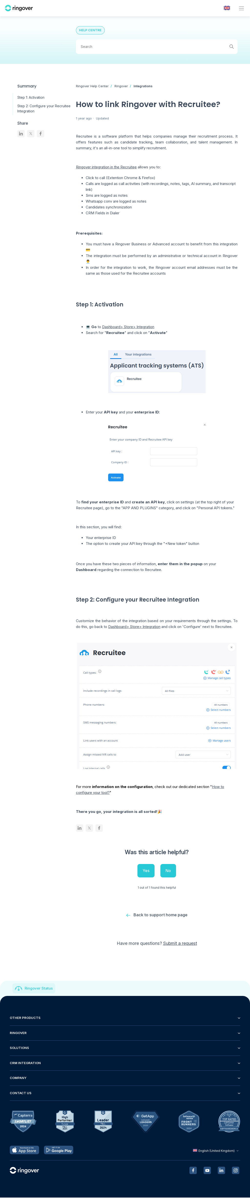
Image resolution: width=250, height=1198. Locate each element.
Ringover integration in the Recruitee (106, 167)
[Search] (157, 46)
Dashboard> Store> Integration (128, 326)
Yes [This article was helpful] (146, 870)
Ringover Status (39, 988)
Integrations (143, 86)
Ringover (121, 86)
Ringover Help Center (92, 86)
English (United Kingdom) (216, 1151)
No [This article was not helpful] (168, 870)
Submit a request (180, 943)
